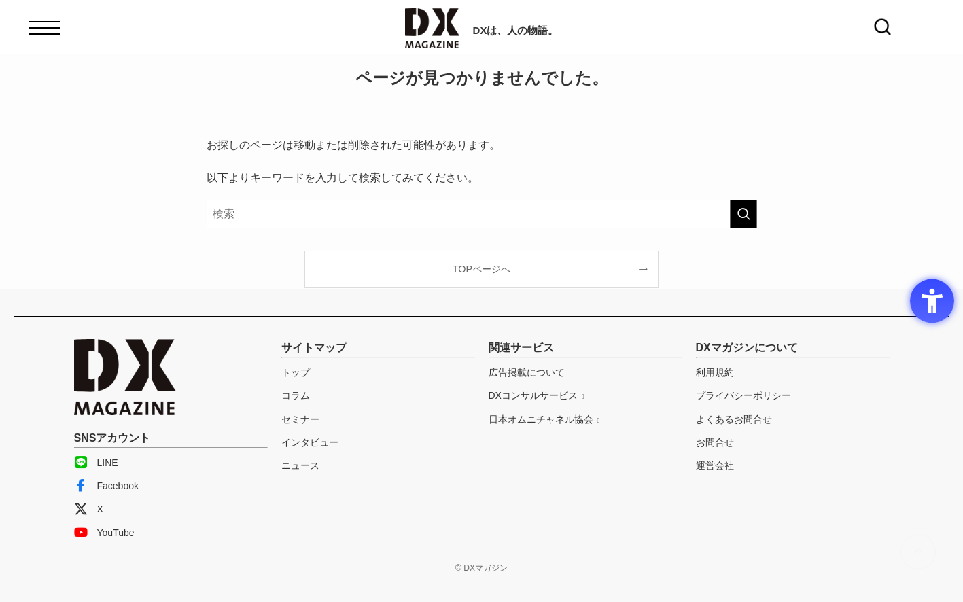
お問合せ (715, 442)
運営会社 (715, 465)
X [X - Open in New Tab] (88, 509)
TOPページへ (481, 269)
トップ (295, 372)
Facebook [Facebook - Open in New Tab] (106, 486)
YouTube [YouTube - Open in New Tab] (104, 533)
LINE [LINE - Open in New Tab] (96, 463)
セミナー (300, 419)
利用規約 (715, 372)
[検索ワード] (482, 214)
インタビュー (309, 442)
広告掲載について (527, 372)
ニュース (300, 465)
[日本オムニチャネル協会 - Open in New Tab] (544, 419)
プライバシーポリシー (743, 395)
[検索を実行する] (743, 214)
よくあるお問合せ (734, 419)
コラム (295, 395)
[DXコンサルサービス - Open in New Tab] (536, 395)
